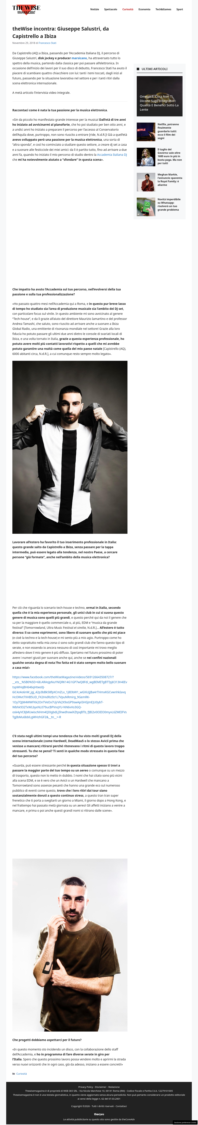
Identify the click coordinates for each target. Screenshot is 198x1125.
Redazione (114, 1086)
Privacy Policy (85, 1086)
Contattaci (121, 1106)
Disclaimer (100, 1086)
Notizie (94, 9)
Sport (179, 9)
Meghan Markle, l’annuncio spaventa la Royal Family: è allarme (170, 180)
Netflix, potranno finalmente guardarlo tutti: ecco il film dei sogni (168, 131)
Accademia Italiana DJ (112, 155)
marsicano (79, 58)
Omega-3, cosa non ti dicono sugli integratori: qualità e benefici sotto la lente (159, 103)
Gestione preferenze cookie (185, 1122)
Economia (144, 9)
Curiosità (127, 9)
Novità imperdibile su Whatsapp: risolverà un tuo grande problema (169, 204)
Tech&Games (163, 9)
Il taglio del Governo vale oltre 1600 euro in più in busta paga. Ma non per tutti (170, 156)
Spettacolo (110, 9)
